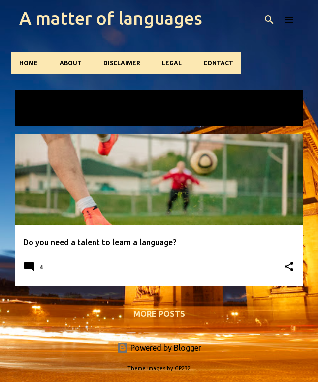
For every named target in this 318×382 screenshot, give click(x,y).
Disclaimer (121, 63)
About (71, 63)
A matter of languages (110, 18)
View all (42, 115)
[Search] (269, 20)
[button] (289, 267)
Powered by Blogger (159, 348)
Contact (218, 63)
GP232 (183, 368)
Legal (172, 63)
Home (28, 63)
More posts (159, 313)
